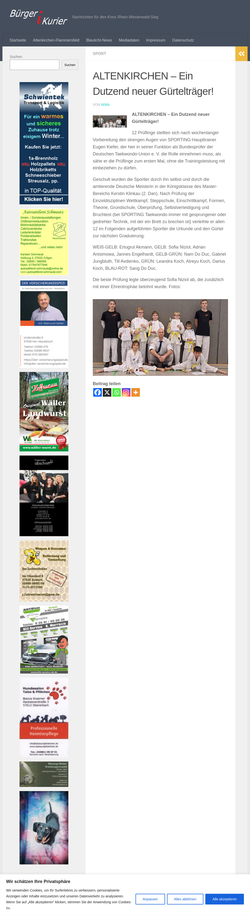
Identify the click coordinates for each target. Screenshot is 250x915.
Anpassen (150, 899)
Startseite (18, 40)
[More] (135, 392)
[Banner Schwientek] (44, 203)
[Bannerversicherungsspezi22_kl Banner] (44, 366)
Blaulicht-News (99, 40)
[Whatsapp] (116, 392)
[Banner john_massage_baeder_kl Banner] (44, 786)
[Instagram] (126, 392)
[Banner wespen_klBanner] (44, 600)
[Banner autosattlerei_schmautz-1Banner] (44, 274)
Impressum (155, 40)
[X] (107, 392)
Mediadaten (129, 40)
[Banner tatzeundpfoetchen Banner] (44, 756)
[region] (125, 894)
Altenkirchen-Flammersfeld (56, 40)
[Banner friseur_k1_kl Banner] (44, 535)
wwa (105, 105)
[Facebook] (97, 392)
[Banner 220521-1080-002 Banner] (44, 863)
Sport (99, 54)
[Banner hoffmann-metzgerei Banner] (44, 450)
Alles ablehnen (185, 899)
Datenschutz (183, 40)
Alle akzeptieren (224, 899)
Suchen (16, 56)
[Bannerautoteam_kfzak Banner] (44, 672)
